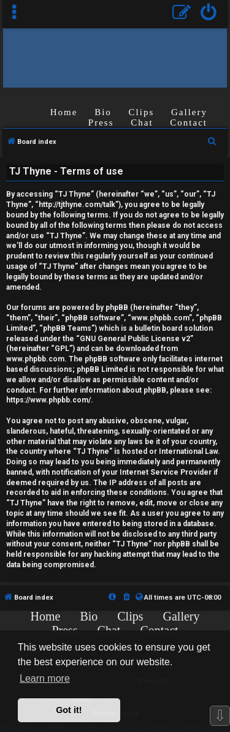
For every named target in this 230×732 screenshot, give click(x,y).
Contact (188, 122)
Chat (142, 122)
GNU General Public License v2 (135, 338)
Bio (103, 112)
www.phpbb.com (35, 359)
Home (64, 112)
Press (101, 122)
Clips (142, 112)
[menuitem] (209, 14)
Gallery (189, 112)
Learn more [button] (45, 678)
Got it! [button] (69, 710)
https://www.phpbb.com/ (48, 400)
